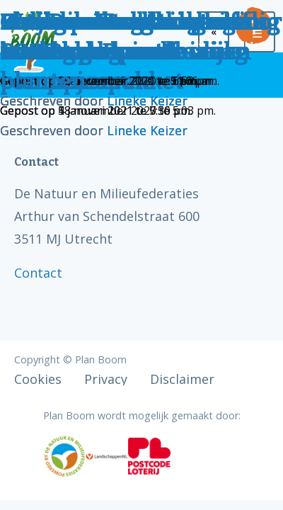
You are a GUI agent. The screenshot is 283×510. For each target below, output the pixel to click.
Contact (38, 272)
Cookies (38, 379)
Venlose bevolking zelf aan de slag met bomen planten (126, 51)
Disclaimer (182, 379)
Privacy (105, 379)
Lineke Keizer (147, 100)
